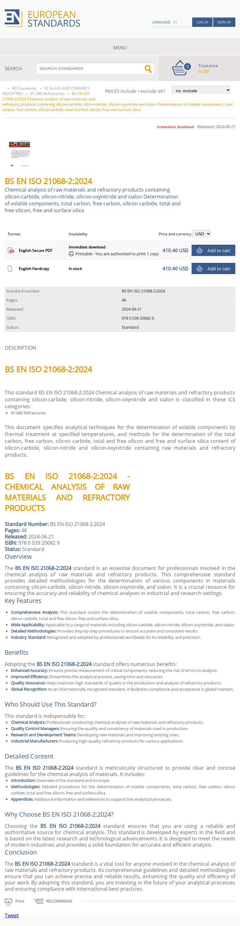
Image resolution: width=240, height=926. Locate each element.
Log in (202, 22)
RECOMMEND (59, 901)
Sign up (224, 22)
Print (19, 901)
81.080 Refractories (48, 93)
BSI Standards (24, 88)
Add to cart (219, 250)
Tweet (12, 915)
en (175, 22)
